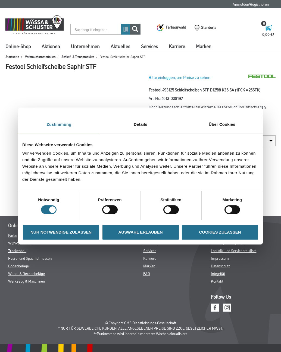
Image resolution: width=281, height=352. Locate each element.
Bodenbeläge (18, 265)
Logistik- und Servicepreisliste (234, 250)
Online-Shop (18, 46)
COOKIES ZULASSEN (220, 232)
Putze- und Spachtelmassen (30, 258)
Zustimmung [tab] (59, 124)
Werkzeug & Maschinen (26, 280)
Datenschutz (220, 265)
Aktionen (51, 46)
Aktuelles (120, 46)
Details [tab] (140, 124)
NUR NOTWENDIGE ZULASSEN (61, 232)
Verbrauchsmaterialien (40, 56)
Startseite (12, 56)
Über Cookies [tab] (222, 124)
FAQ (146, 273)
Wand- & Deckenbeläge (26, 273)
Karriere (177, 46)
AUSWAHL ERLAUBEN (140, 232)
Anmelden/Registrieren (251, 4)
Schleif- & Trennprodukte (77, 56)
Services (149, 46)
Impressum (220, 258)
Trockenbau (17, 250)
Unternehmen (85, 46)
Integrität (218, 273)
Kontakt (217, 280)
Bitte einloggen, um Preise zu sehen (179, 77)
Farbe (12, 235)
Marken (203, 46)
